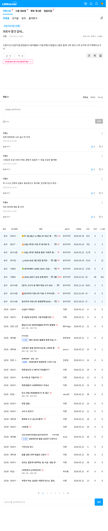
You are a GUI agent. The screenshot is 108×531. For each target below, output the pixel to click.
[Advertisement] (53, 76)
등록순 (93, 97)
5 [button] (59, 493)
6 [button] (63, 493)
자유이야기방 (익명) (12, 25)
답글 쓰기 (6, 147)
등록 (99, 121)
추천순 (85, 97)
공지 (24, 18)
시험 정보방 (20, 11)
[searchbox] (48, 502)
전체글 (6, 18)
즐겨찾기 (33, 18)
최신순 (100, 97)
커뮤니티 (8, 11)
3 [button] (51, 493)
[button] (38, 493)
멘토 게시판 (36, 11)
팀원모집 (48, 11)
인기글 (15, 18)
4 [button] (55, 493)
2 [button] (47, 493)
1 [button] (42, 493)
